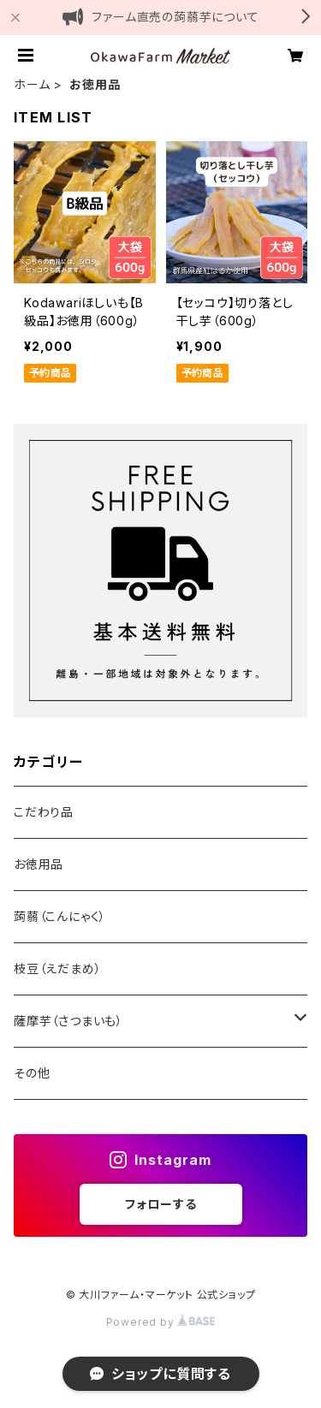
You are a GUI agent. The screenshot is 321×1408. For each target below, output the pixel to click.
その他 (32, 1073)
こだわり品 (44, 812)
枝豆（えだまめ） (57, 968)
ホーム (32, 84)
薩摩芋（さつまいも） (68, 1020)
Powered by (161, 1322)
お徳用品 (38, 864)
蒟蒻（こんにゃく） (60, 916)
